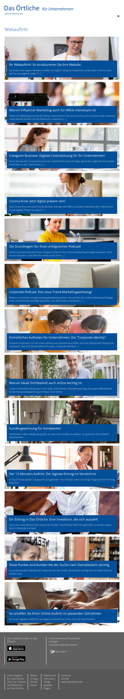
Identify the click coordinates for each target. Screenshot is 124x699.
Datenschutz (50, 675)
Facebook (66, 675)
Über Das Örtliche (16, 681)
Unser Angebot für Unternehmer (15, 677)
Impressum (49, 678)
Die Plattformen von (15, 687)
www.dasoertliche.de (72, 681)
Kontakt (65, 678)
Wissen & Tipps (34, 677)
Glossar (34, 681)
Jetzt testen (57, 652)
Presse (33, 685)
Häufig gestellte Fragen (48, 685)
